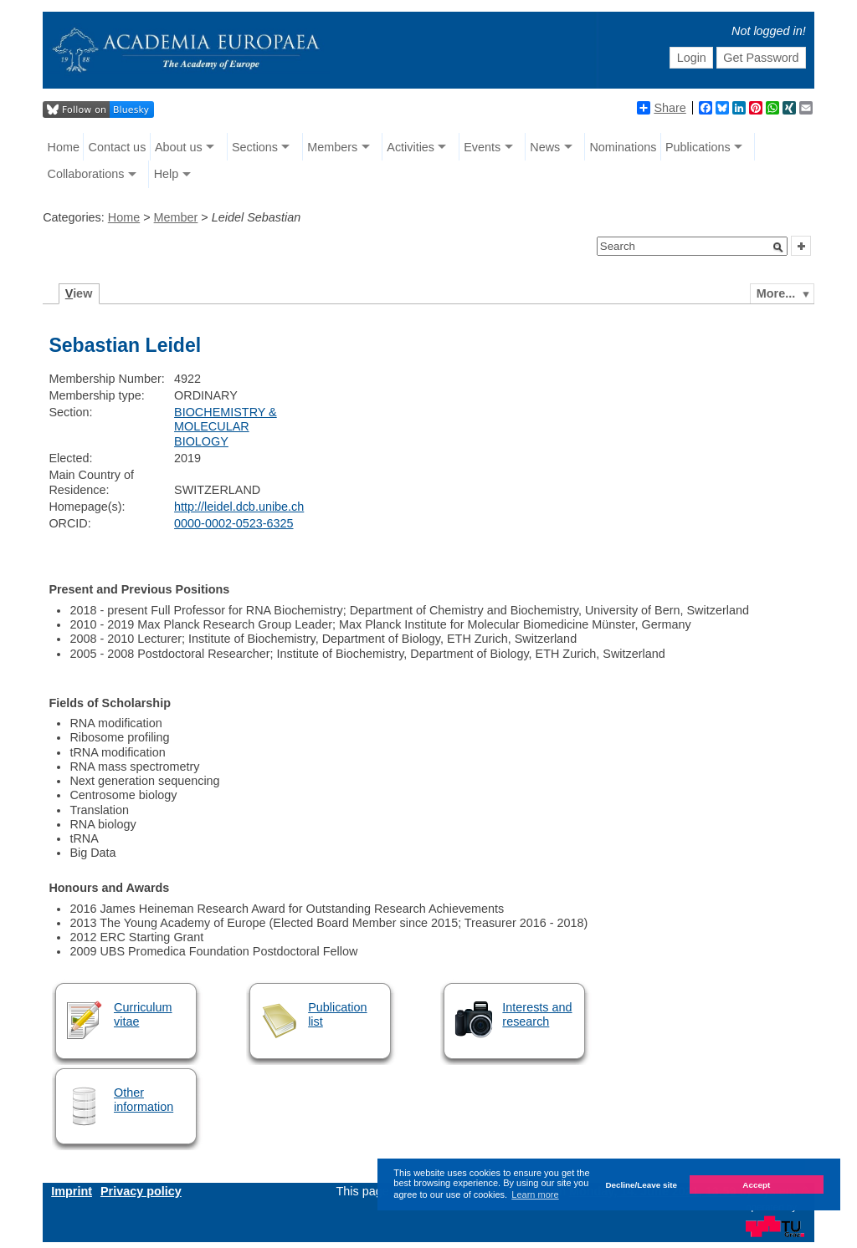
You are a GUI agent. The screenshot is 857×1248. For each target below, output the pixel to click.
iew (79, 293)
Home (64, 147)
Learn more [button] (534, 1194)
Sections (255, 147)
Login (691, 57)
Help (166, 174)
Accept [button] (756, 1184)
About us (179, 147)
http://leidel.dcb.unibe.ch (239, 506)
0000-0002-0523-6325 (233, 523)
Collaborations (86, 174)
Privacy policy (141, 1191)
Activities (410, 147)
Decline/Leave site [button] (641, 1184)
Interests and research (537, 1014)
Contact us (117, 147)
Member (176, 217)
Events (482, 147)
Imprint (71, 1191)
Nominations (622, 147)
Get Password (760, 57)
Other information (143, 1099)
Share (661, 108)
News (545, 147)
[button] (778, 247)
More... (776, 293)
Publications (698, 147)
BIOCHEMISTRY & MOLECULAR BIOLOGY (225, 426)
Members (332, 147)
